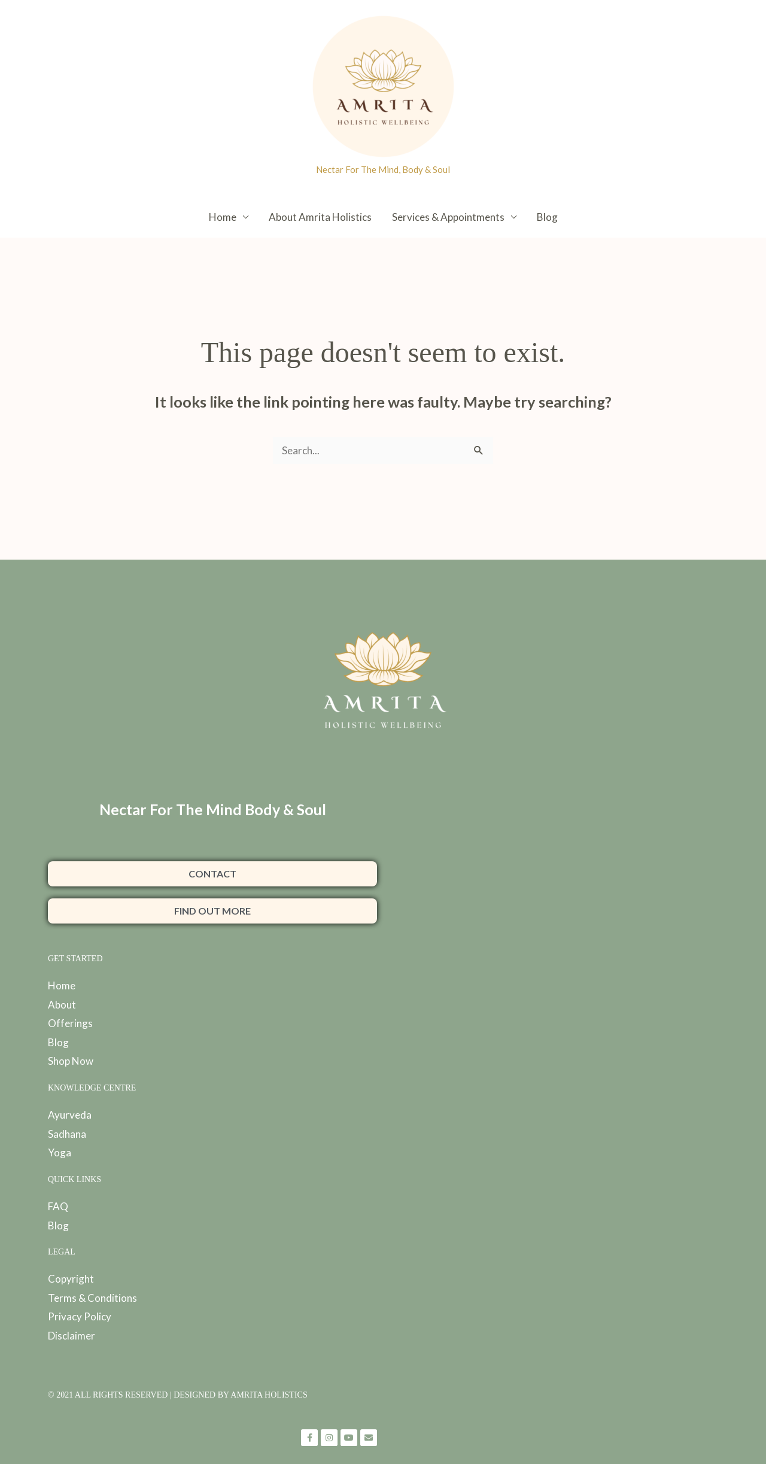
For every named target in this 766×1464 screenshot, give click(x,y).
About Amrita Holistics (320, 217)
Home (222, 217)
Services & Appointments (448, 217)
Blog (547, 217)
